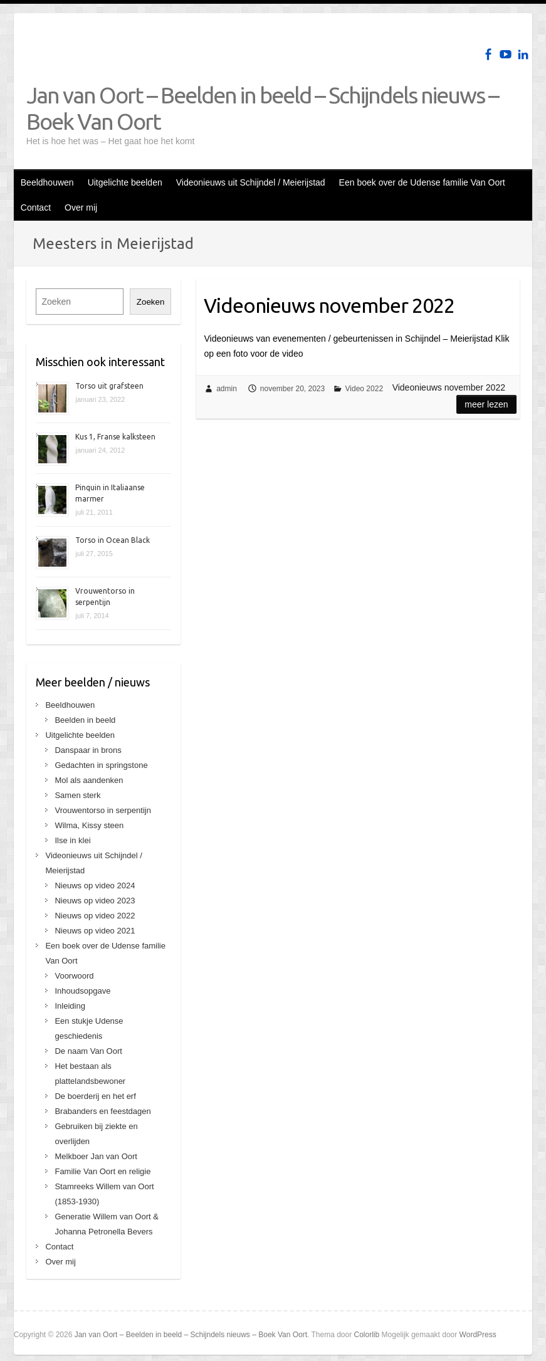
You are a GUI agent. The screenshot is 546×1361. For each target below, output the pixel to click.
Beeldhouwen (47, 182)
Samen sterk (77, 795)
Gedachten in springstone (101, 765)
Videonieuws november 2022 (329, 305)
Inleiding (70, 1006)
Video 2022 (364, 388)
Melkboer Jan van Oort (96, 1156)
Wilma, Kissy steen (89, 825)
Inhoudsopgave (82, 991)
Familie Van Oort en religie (102, 1171)
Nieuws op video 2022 (95, 915)
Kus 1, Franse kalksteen (115, 437)
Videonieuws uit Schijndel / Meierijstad (250, 182)
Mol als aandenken (89, 780)
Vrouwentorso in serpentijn (102, 810)
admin (226, 388)
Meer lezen (486, 404)
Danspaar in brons (88, 750)
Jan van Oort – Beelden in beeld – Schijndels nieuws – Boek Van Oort (262, 108)
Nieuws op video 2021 (95, 930)
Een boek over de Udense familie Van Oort (422, 182)
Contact (36, 207)
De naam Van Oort (88, 1051)
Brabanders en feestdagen (102, 1111)
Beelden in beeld (85, 720)
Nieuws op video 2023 (95, 900)
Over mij (81, 207)
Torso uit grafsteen (109, 386)
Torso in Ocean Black (112, 540)
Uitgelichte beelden (125, 182)
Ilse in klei (72, 840)
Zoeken (150, 302)
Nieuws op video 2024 (95, 885)
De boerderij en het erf (95, 1096)
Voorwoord (74, 975)
